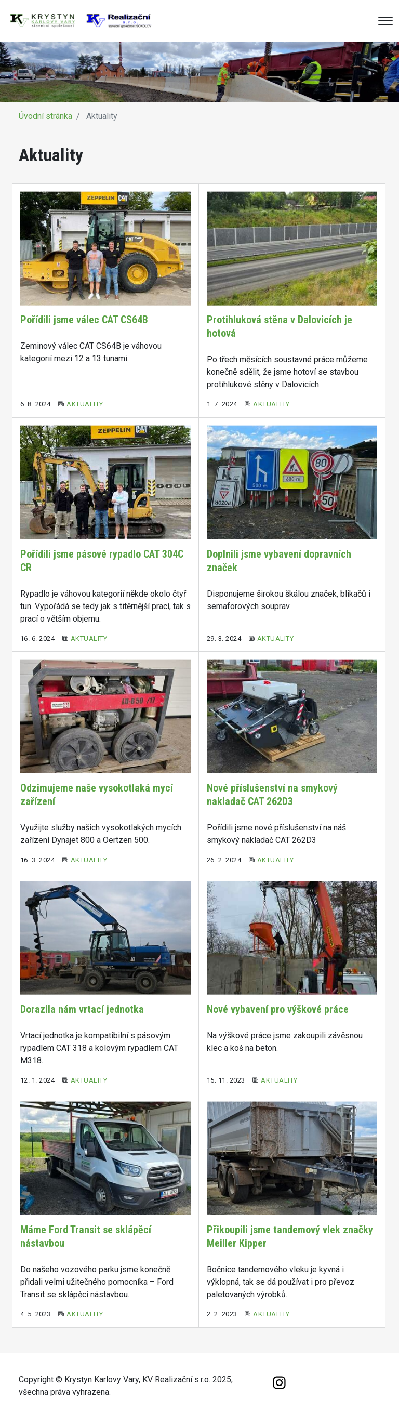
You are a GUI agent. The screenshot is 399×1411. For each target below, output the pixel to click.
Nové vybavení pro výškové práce (278, 1009)
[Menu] (385, 21)
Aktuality (84, 404)
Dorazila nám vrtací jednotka (82, 1009)
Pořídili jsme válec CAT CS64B (84, 319)
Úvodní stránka (45, 116)
